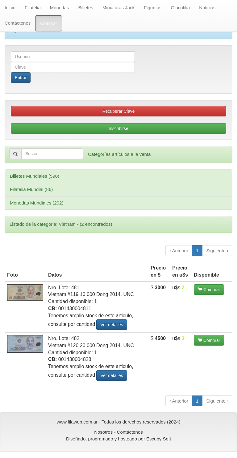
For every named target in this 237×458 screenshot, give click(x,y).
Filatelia (33, 7)
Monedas (59, 7)
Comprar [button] (209, 289)
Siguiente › (217, 250)
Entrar (21, 77)
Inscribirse (118, 128)
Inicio (10, 7)
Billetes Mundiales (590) (34, 176)
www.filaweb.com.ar (77, 421)
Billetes (85, 7)
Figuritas (153, 7)
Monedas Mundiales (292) (36, 202)
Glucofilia (180, 7)
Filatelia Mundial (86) (31, 189)
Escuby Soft (158, 438)
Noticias (207, 7)
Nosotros (103, 432)
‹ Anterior (178, 250)
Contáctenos (18, 23)
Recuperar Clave (118, 111)
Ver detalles (111, 324)
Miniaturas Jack (118, 7)
